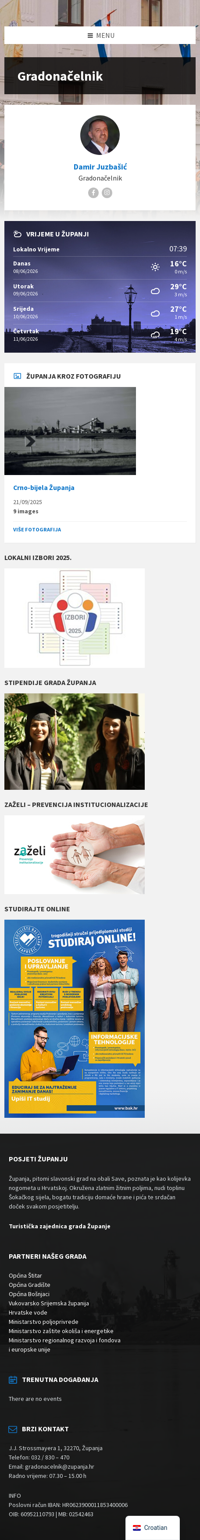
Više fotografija (37, 529)
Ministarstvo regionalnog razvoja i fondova (65, 1340)
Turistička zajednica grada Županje (60, 1226)
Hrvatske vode (28, 1312)
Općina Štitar (25, 1275)
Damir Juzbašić (100, 167)
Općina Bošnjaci (29, 1294)
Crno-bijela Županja (44, 487)
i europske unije (29, 1349)
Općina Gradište (29, 1285)
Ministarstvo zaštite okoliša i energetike (61, 1331)
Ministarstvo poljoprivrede (44, 1322)
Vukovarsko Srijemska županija (49, 1303)
